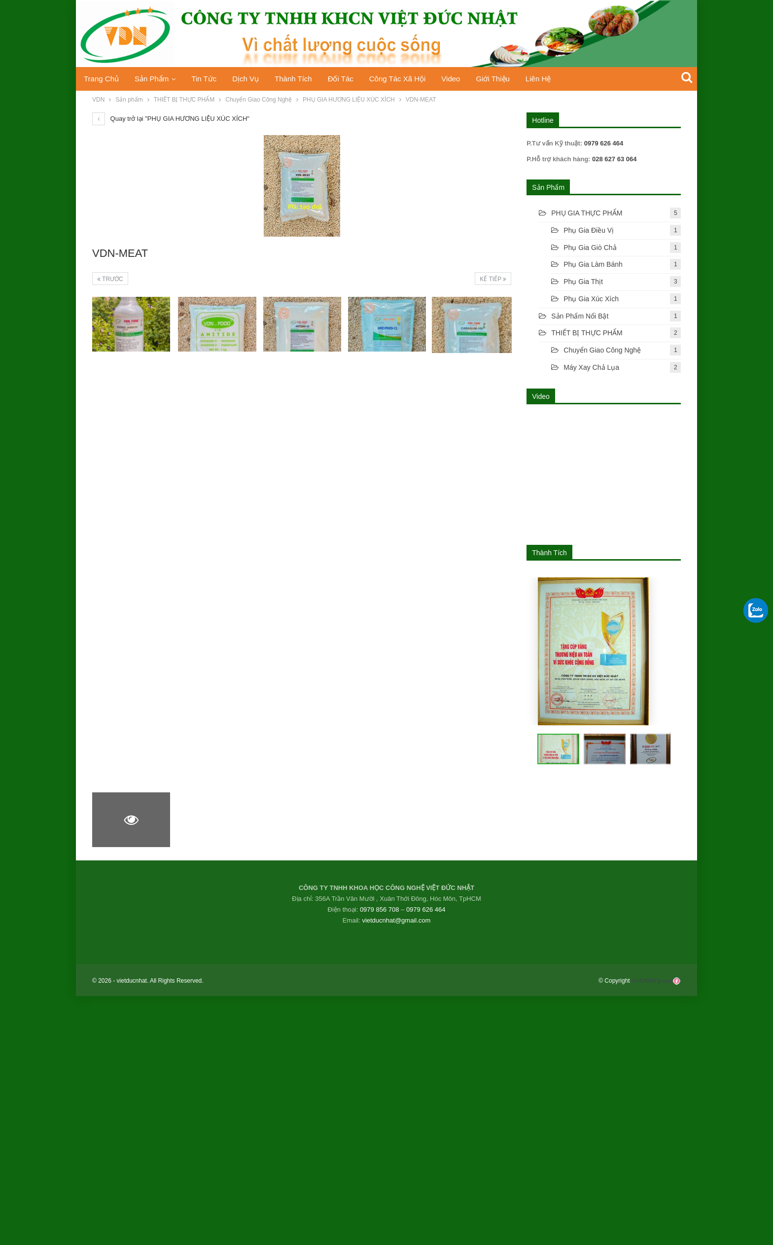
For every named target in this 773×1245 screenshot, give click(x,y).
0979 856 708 (379, 909)
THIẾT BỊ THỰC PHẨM (587, 333)
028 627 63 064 (613, 159)
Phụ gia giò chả (589, 247)
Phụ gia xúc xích (591, 299)
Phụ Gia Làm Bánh (593, 264)
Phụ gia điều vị (588, 230)
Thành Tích (300, 78)
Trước (110, 279)
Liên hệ (553, 78)
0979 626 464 (426, 909)
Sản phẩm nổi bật (579, 316)
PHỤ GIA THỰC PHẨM (586, 213)
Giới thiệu (507, 78)
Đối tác (349, 78)
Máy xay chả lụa (591, 367)
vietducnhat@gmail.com (396, 920)
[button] (601, 749)
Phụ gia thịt (583, 281)
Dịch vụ (251, 78)
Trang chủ (101, 78)
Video (463, 78)
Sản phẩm (154, 78)
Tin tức (207, 78)
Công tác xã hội (408, 78)
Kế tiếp (493, 279)
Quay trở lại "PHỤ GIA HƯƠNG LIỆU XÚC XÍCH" (170, 118)
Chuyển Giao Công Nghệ (602, 350)
